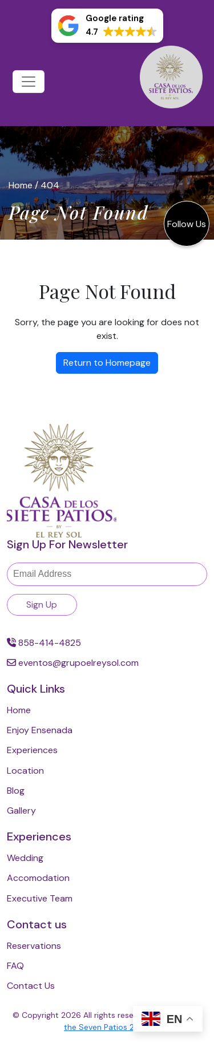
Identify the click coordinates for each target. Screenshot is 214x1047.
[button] (107, 26)
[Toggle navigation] (29, 81)
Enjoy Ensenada (39, 730)
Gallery (21, 810)
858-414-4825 (44, 643)
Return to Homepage (107, 363)
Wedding (25, 858)
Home (21, 185)
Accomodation (38, 878)
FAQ (15, 966)
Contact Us (31, 986)
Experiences (32, 750)
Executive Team (39, 898)
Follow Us (186, 224)
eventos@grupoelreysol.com (73, 663)
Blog (16, 791)
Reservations (34, 946)
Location (25, 771)
